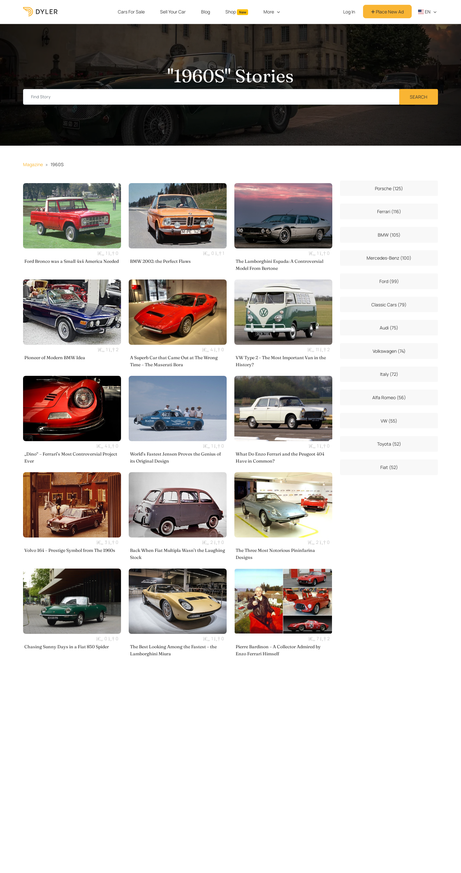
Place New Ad (387, 12)
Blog (205, 12)
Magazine (33, 164)
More (268, 12)
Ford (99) (389, 281)
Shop (236, 12)
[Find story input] (211, 97)
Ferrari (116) (389, 211)
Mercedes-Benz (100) (389, 258)
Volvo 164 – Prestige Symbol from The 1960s (69, 550)
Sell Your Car (173, 12)
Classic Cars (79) (389, 305)
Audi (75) (389, 328)
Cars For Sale (131, 12)
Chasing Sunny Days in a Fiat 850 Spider (66, 647)
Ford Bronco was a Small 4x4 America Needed (71, 261)
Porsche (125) (389, 188)
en (424, 12)
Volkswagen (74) (389, 351)
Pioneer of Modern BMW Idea (54, 357)
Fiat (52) (389, 467)
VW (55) (389, 421)
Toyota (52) (389, 444)
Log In (349, 12)
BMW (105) (389, 235)
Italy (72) (389, 374)
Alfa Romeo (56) (389, 397)
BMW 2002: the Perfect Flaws (160, 261)
